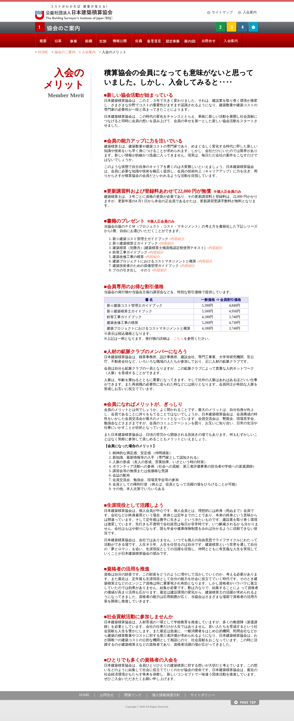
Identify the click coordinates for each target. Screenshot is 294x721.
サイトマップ (222, 12)
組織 (88, 40)
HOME (43, 52)
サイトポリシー (202, 695)
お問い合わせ (209, 40)
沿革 (58, 40)
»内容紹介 (176, 239)
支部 (102, 40)
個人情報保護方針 (166, 695)
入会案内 (250, 12)
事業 (73, 40)
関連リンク (133, 695)
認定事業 (172, 40)
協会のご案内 (65, 52)
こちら (178, 338)
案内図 (190, 40)
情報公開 (120, 40)
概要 (43, 40)
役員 (138, 40)
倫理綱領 (154, 40)
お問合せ (107, 695)
